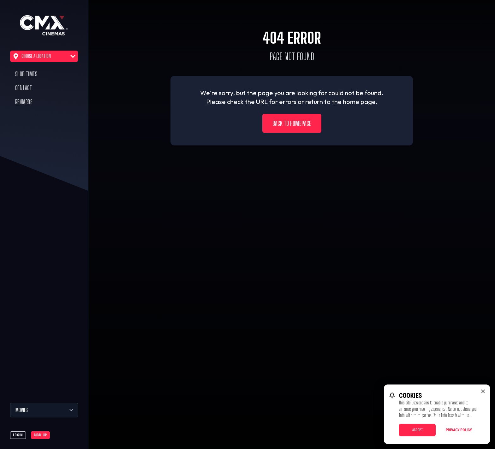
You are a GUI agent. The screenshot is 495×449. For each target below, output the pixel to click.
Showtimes (26, 74)
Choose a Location (44, 56)
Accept (417, 429)
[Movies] (44, 410)
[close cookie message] (483, 391)
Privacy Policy (459, 430)
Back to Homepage (291, 123)
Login (18, 435)
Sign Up (40, 435)
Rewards (24, 101)
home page (359, 102)
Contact (23, 87)
